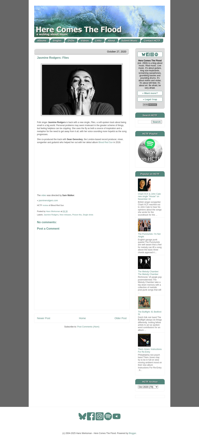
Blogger (132, 433)
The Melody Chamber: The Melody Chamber (148, 272)
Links (98, 40)
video (43, 195)
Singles (57, 40)
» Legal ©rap (150, 99)
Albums (41, 40)
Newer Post (43, 318)
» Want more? (150, 93)
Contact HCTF (152, 40)
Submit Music (129, 40)
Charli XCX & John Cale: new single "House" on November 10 (149, 196)
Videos (85, 40)
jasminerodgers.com (48, 200)
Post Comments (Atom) (88, 326)
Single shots (88, 215)
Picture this (77, 215)
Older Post (121, 318)
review (45, 205)
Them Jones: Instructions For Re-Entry (150, 350)
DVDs (71, 40)
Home (82, 318)
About (111, 40)
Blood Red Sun (106, 142)
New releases (65, 215)
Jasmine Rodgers (51, 215)
